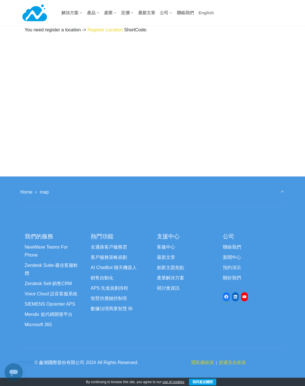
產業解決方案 (170, 277)
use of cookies (173, 382)
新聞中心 (232, 257)
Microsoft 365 (38, 324)
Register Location (105, 29)
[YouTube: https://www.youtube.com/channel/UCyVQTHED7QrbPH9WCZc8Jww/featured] (244, 296)
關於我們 (232, 277)
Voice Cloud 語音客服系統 (51, 293)
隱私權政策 (202, 362)
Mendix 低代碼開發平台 (48, 314)
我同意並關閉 (202, 382)
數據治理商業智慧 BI (112, 308)
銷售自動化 (102, 277)
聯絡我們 (232, 247)
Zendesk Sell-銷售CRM (48, 283)
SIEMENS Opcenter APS (50, 304)
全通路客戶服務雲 (109, 247)
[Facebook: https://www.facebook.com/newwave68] (226, 296)
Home (26, 192)
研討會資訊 (168, 288)
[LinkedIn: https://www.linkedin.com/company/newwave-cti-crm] (235, 296)
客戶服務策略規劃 (109, 257)
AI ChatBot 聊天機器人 (114, 267)
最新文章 (166, 257)
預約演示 (232, 267)
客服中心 (166, 247)
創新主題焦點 (170, 267)
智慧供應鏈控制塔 (109, 298)
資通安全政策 (232, 362)
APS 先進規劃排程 (109, 288)
